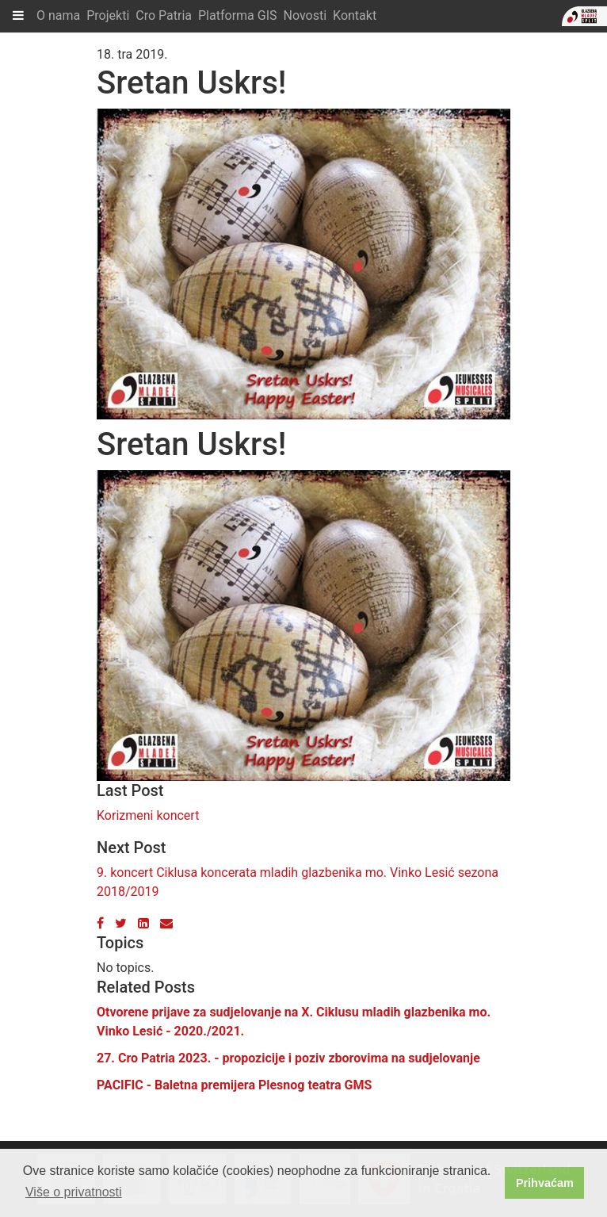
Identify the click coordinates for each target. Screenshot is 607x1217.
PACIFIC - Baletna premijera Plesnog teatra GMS (234, 1085)
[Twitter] (121, 923)
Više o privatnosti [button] (73, 1192)
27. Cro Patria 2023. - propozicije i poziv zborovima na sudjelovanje (288, 1058)
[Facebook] (100, 923)
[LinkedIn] (143, 923)
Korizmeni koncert (148, 815)
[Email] (166, 923)
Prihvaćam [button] (545, 1183)
